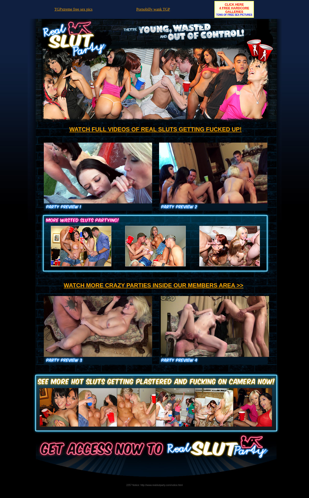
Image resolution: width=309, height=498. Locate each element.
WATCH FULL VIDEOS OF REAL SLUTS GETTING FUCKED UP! (155, 129)
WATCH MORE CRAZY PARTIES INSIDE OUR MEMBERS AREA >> (153, 285)
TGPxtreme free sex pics (73, 9)
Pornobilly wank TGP (153, 9)
